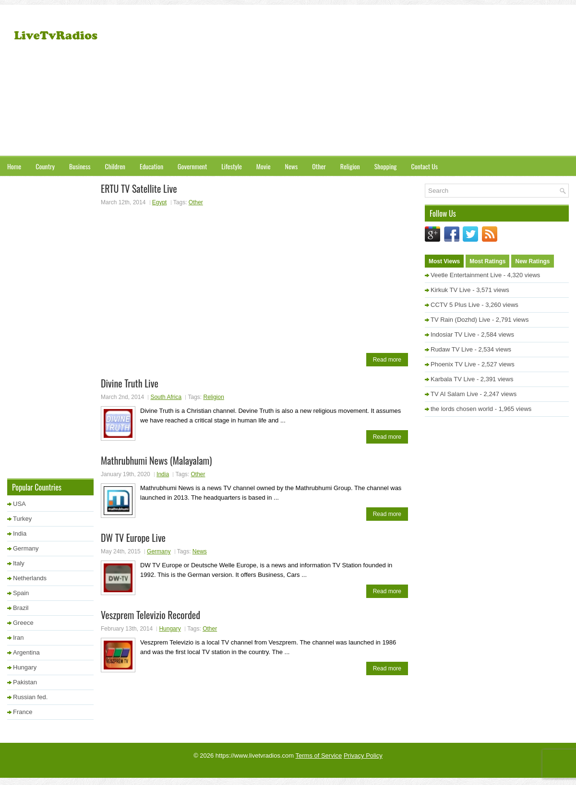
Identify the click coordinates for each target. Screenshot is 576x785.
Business (79, 166)
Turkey (22, 518)
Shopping (385, 166)
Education (151, 166)
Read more (387, 359)
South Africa (165, 397)
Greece (23, 622)
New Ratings (532, 261)
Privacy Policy (363, 755)
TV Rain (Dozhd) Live (460, 319)
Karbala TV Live (453, 379)
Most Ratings (487, 261)
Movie (263, 166)
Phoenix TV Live (453, 364)
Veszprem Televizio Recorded (150, 615)
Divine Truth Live (129, 383)
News (291, 166)
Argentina (26, 652)
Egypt (159, 202)
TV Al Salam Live (454, 394)
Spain (21, 593)
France (22, 711)
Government (192, 166)
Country (45, 166)
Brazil (21, 607)
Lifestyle (231, 166)
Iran (18, 637)
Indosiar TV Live (453, 334)
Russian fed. (30, 697)
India (162, 474)
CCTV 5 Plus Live (455, 304)
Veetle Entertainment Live (466, 275)
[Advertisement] (433, 81)
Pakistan (25, 682)
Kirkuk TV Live (451, 289)
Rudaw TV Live (452, 349)
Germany (158, 551)
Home (14, 166)
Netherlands (30, 578)
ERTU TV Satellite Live (139, 188)
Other (318, 166)
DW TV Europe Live (133, 537)
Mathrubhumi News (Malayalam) (156, 460)
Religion (350, 166)
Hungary (169, 628)
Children (115, 166)
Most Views (444, 261)
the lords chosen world (462, 408)
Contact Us (424, 166)
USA (19, 503)
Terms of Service (319, 755)
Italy (18, 563)
